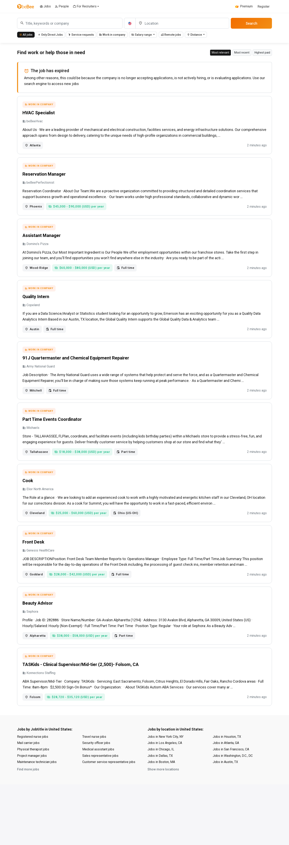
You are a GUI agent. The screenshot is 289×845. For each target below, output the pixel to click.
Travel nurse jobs (94, 739)
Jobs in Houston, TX (227, 739)
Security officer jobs (96, 745)
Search (251, 23)
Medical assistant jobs (98, 751)
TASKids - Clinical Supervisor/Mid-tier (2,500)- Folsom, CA (80, 666)
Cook (27, 481)
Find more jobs (28, 771)
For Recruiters (85, 6)
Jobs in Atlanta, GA (226, 745)
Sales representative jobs (100, 758)
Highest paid (262, 52)
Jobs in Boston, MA (161, 764)
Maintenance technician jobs (37, 764)
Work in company (112, 34)
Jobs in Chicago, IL (161, 751)
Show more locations (163, 771)
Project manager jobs (32, 758)
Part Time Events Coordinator (52, 420)
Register (263, 6)
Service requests (81, 34)
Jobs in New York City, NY (165, 739)
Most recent (241, 52)
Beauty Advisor (37, 604)
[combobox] (69, 23)
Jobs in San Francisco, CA (231, 751)
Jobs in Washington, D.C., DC (233, 758)
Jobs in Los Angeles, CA (165, 745)
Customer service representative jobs (108, 764)
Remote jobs (171, 34)
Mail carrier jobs (28, 745)
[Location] (182, 23)
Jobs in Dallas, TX (160, 758)
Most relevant (220, 52)
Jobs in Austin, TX (225, 764)
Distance (195, 34)
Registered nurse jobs (32, 739)
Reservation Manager (44, 174)
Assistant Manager (41, 235)
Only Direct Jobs (50, 34)
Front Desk (33, 543)
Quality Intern (35, 297)
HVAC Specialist (38, 112)
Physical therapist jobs (33, 751)
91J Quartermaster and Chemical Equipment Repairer (75, 358)
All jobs (26, 34)
